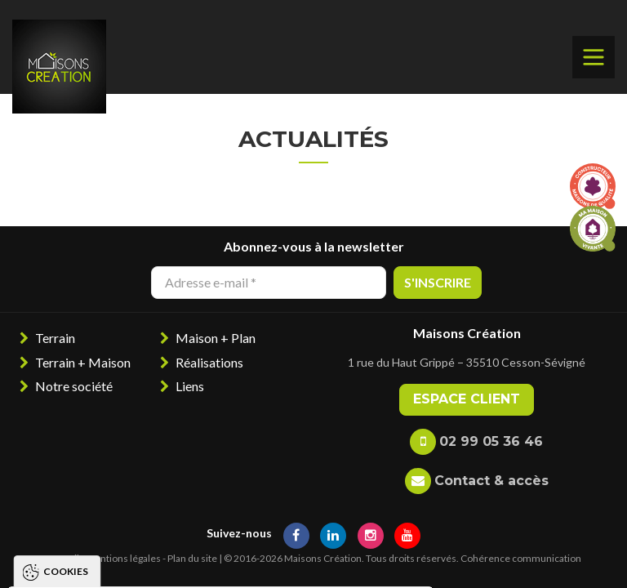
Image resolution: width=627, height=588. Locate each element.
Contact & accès (491, 480)
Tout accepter (68, 559)
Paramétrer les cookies (338, 559)
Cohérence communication (520, 558)
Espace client (466, 399)
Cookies (65, 355)
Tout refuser (191, 559)
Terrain (55, 337)
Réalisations (209, 362)
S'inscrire (437, 282)
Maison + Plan (216, 337)
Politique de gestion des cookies (125, 512)
